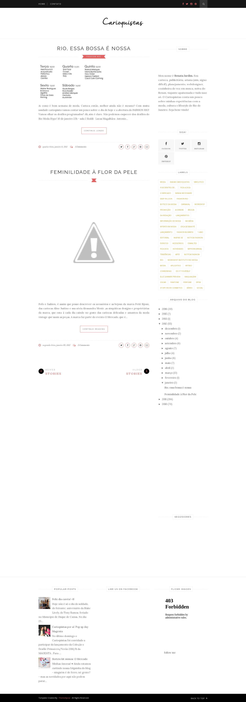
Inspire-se (178, 237)
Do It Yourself (183, 271)
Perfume (187, 282)
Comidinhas (165, 271)
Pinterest (166, 158)
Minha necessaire (183, 193)
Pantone (174, 282)
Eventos (164, 243)
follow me (170, 652)
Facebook (166, 145)
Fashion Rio (93, 57)
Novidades (178, 249)
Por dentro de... (168, 187)
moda (163, 182)
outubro (169, 338)
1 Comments (80, 146)
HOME (42, 4)
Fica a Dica (185, 187)
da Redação (165, 215)
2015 (164, 313)
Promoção (165, 210)
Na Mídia (189, 221)
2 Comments (83, 345)
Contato (55, 4)
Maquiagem (190, 276)
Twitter (182, 145)
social (200, 288)
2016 (164, 308)
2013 (164, 318)
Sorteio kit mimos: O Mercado (69, 659)
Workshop (200, 204)
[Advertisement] (182, 460)
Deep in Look (166, 198)
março (169, 372)
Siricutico (199, 182)
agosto (169, 348)
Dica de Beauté (188, 226)
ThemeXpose (64, 698)
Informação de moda (170, 221)
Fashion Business (185, 232)
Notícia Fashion (192, 254)
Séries (189, 288)
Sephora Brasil (194, 249)
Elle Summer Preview (170, 276)
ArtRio (188, 265)
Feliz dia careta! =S (63, 599)
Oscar (163, 282)
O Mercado (165, 193)
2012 (164, 323)
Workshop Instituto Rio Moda (183, 260)
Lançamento (166, 232)
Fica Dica (164, 249)
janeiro (169, 382)
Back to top (199, 698)
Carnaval (185, 204)
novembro (171, 333)
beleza (191, 210)
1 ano (200, 232)
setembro (170, 343)
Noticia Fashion (195, 237)
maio (168, 363)
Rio (161, 260)
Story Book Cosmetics (171, 288)
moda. (163, 265)
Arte (177, 254)
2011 (164, 399)
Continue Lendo (94, 131)
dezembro (171, 328)
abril (167, 367)
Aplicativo (176, 265)
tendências (165, 254)
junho (168, 358)
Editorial (164, 237)
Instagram (199, 145)
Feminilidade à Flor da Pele (94, 172)
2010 (164, 404)
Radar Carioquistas (179, 182)
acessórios (178, 243)
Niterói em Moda (168, 226)
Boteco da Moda (168, 204)
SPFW (198, 282)
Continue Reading (94, 329)
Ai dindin (179, 210)
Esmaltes (192, 243)
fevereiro (170, 377)
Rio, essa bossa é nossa (94, 48)
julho (168, 353)
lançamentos (182, 215)
